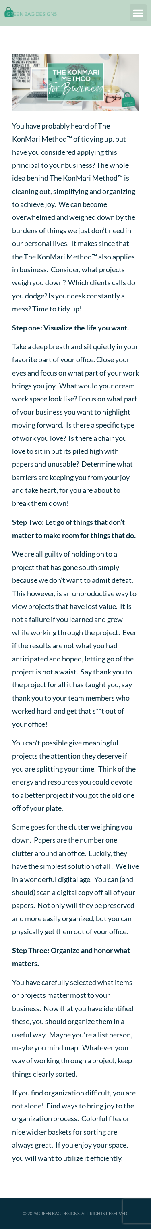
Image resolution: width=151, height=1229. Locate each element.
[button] (138, 12)
